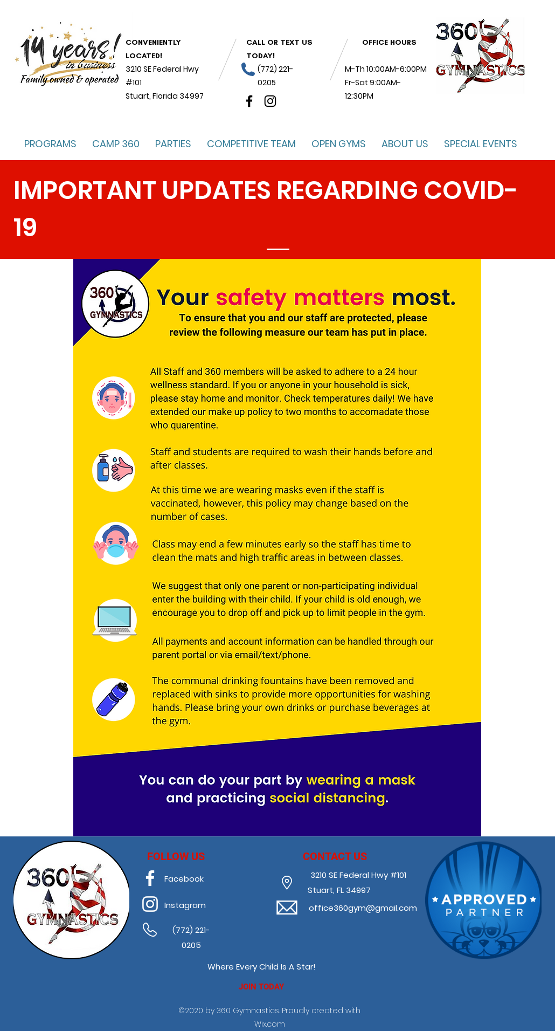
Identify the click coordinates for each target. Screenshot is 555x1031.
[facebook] (249, 101)
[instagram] (270, 101)
